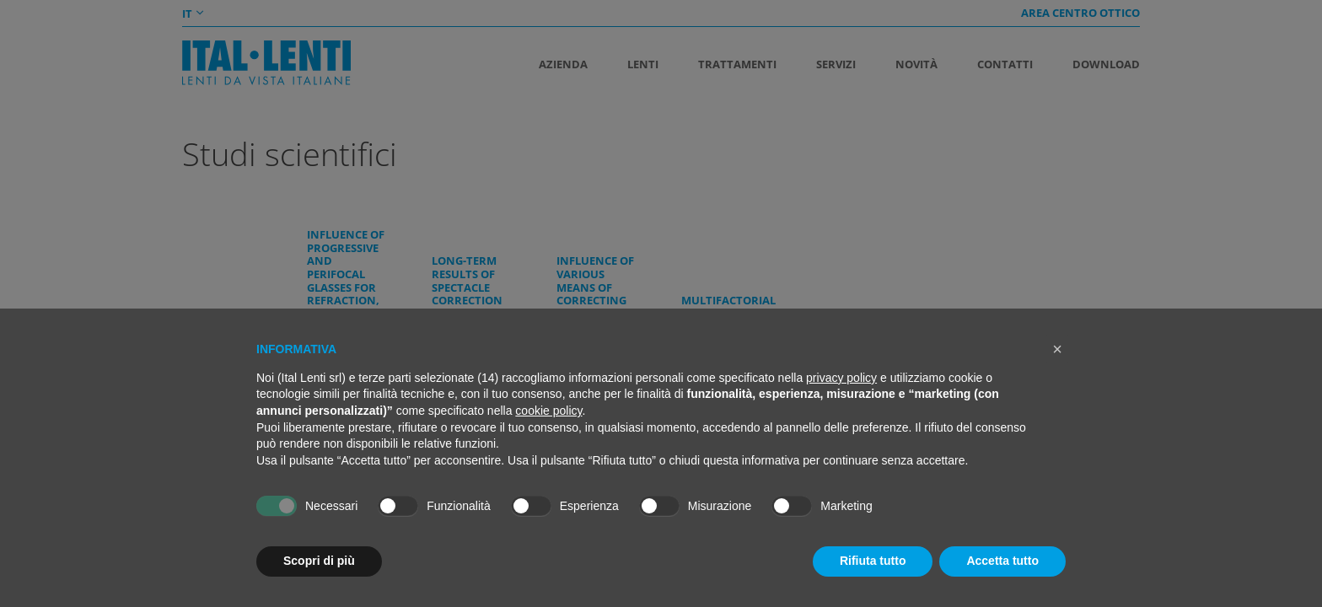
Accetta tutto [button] (1002, 560)
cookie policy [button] (548, 410)
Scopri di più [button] (319, 560)
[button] (1057, 349)
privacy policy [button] (841, 377)
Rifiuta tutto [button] (873, 560)
